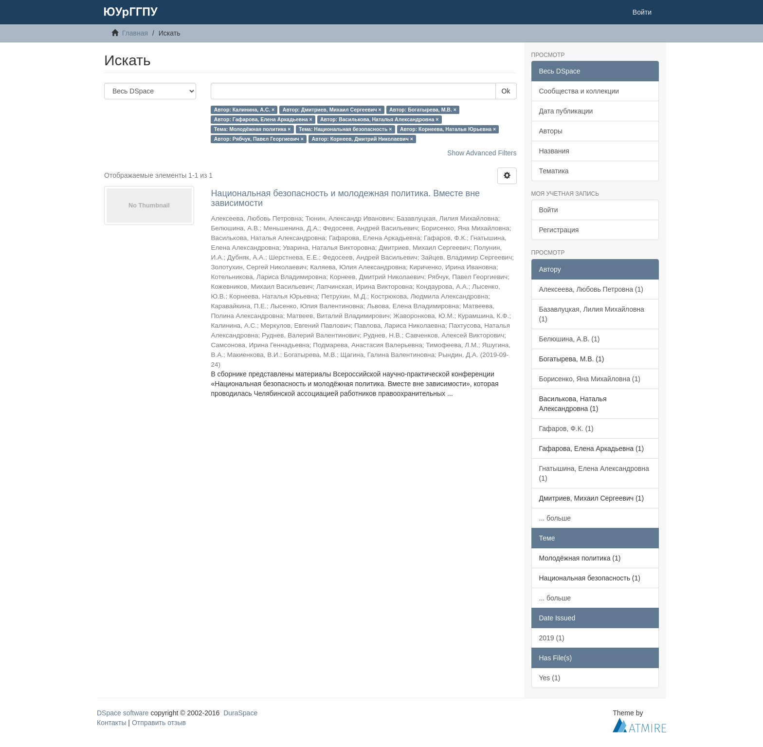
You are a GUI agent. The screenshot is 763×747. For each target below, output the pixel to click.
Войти (548, 210)
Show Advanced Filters (481, 153)
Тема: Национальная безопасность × (345, 129)
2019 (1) (551, 638)
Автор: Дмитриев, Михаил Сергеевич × (332, 109)
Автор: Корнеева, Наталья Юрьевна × (448, 129)
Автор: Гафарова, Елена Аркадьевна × (263, 119)
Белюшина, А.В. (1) (569, 339)
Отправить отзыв (159, 723)
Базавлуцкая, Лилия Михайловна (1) (591, 314)
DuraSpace (240, 713)
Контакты (111, 723)
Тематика (554, 171)
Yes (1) (550, 678)
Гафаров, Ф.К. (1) (566, 428)
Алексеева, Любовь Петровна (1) (591, 289)
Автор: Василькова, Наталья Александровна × (379, 119)
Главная (135, 33)
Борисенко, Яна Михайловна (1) (589, 379)
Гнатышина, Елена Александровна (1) (594, 473)
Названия (554, 151)
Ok (506, 91)
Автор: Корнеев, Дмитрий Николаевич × (362, 139)
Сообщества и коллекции (579, 91)
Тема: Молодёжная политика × (252, 129)
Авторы (551, 131)
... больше (555, 518)
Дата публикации (566, 111)
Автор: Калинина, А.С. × (244, 109)
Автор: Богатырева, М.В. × (422, 109)
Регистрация (559, 230)
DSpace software (123, 713)
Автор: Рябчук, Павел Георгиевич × (259, 139)
